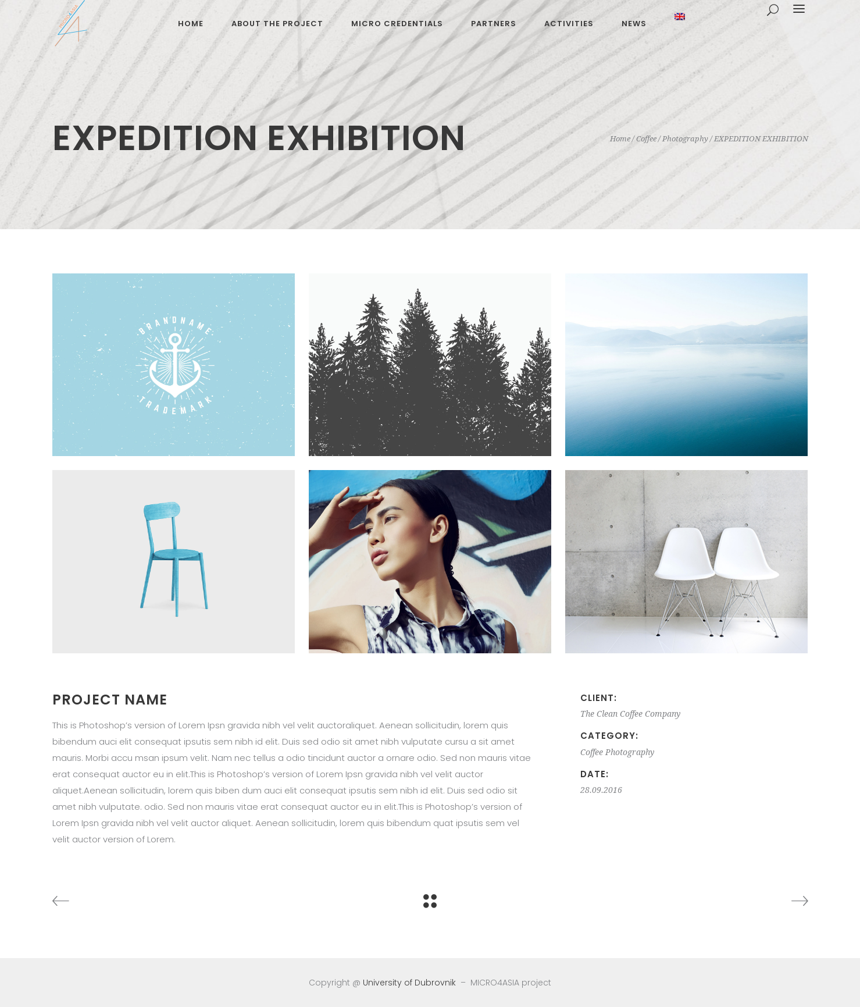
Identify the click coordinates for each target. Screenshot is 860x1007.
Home (620, 139)
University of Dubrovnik (409, 982)
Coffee (646, 139)
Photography (685, 139)
